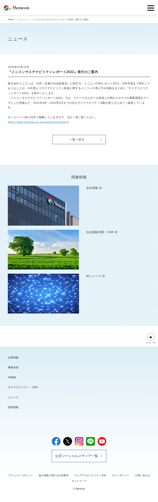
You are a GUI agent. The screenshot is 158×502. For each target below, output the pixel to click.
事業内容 (13, 367)
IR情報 (12, 377)
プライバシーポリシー (20, 475)
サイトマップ (79, 481)
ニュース (22, 19)
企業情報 (13, 357)
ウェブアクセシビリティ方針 (90, 475)
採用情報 (13, 407)
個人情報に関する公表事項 (53, 475)
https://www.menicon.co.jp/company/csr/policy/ (38, 122)
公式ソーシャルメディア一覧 (76, 456)
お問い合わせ (142, 475)
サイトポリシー (120, 475)
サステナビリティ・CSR (22, 387)
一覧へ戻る (76, 139)
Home (11, 19)
